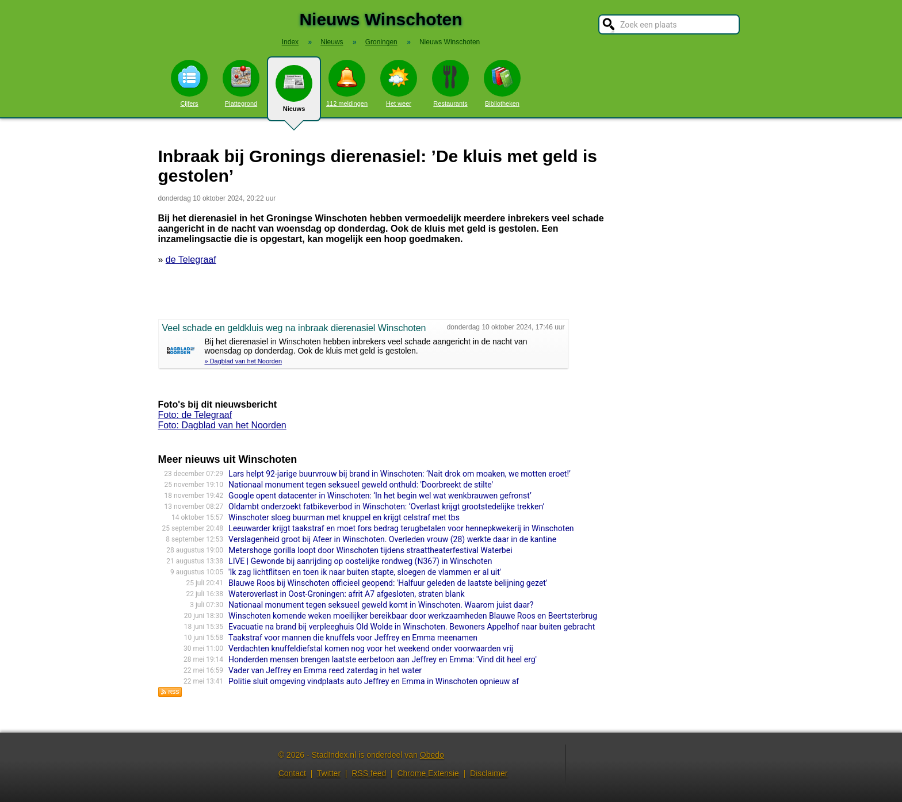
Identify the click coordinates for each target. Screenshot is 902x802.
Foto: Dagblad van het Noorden (222, 425)
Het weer (398, 83)
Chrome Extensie (427, 773)
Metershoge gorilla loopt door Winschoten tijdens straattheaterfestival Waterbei (370, 550)
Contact (292, 773)
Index (290, 42)
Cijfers (189, 83)
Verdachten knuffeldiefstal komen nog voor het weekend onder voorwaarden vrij (370, 648)
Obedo (432, 754)
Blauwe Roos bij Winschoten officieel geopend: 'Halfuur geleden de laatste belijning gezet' (387, 583)
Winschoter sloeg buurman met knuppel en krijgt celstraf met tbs (344, 517)
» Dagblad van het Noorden (243, 361)
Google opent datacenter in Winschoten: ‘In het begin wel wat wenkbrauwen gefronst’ (380, 495)
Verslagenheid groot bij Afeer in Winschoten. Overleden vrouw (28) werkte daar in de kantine (392, 539)
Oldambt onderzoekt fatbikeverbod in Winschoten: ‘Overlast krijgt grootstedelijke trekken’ (386, 506)
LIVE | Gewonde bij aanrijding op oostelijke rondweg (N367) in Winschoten (360, 561)
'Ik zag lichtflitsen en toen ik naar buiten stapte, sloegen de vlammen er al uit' (364, 572)
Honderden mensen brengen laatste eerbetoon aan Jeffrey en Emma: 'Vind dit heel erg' (382, 659)
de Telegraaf (191, 259)
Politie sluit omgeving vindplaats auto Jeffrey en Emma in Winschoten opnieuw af (373, 681)
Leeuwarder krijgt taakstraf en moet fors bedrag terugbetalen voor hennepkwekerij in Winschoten (401, 528)
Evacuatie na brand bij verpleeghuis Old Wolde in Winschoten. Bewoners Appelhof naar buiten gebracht (411, 626)
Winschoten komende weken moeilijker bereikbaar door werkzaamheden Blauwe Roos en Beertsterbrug (412, 615)
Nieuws (294, 93)
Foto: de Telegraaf (195, 415)
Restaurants (450, 83)
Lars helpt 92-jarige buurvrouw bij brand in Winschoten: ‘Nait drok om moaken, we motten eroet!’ (399, 473)
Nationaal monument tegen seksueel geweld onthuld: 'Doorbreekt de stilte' (360, 484)
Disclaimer (488, 773)
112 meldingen (347, 83)
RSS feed (368, 773)
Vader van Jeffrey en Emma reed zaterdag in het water (325, 670)
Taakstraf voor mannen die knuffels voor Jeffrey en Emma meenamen (352, 637)
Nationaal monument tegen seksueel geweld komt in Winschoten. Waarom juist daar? (380, 604)
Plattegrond (241, 83)
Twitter (329, 773)
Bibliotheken (502, 83)
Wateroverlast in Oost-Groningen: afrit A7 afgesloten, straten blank (346, 593)
